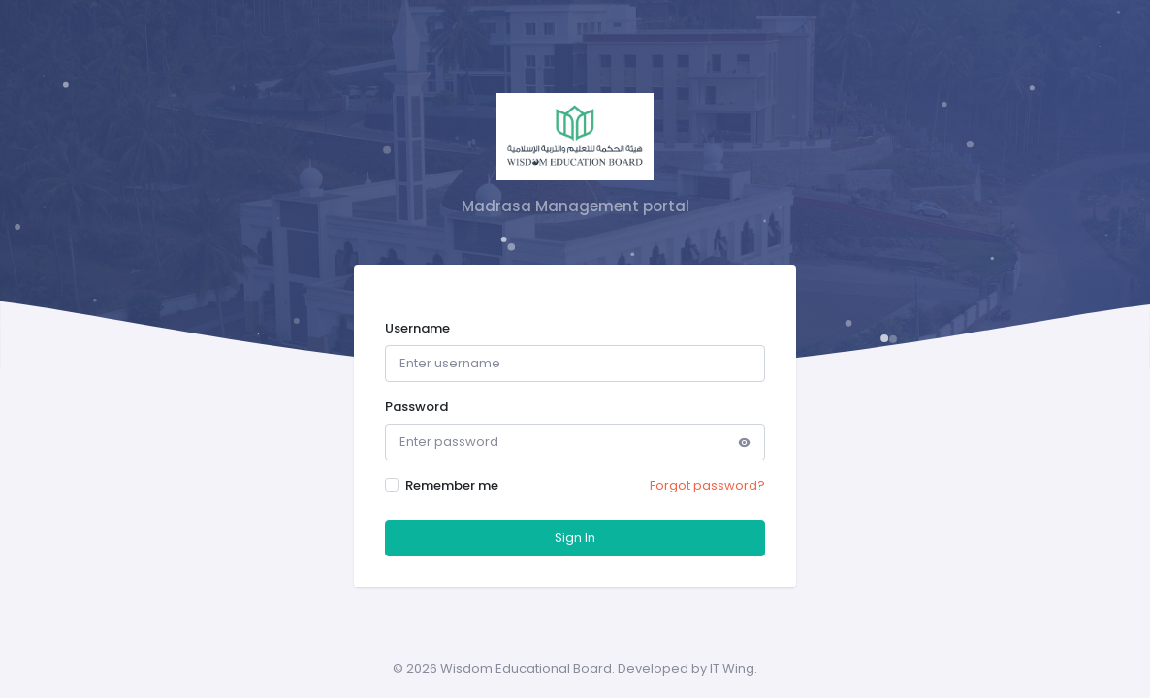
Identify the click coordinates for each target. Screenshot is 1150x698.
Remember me (451, 485)
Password (416, 406)
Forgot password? (707, 485)
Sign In (575, 537)
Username (417, 328)
